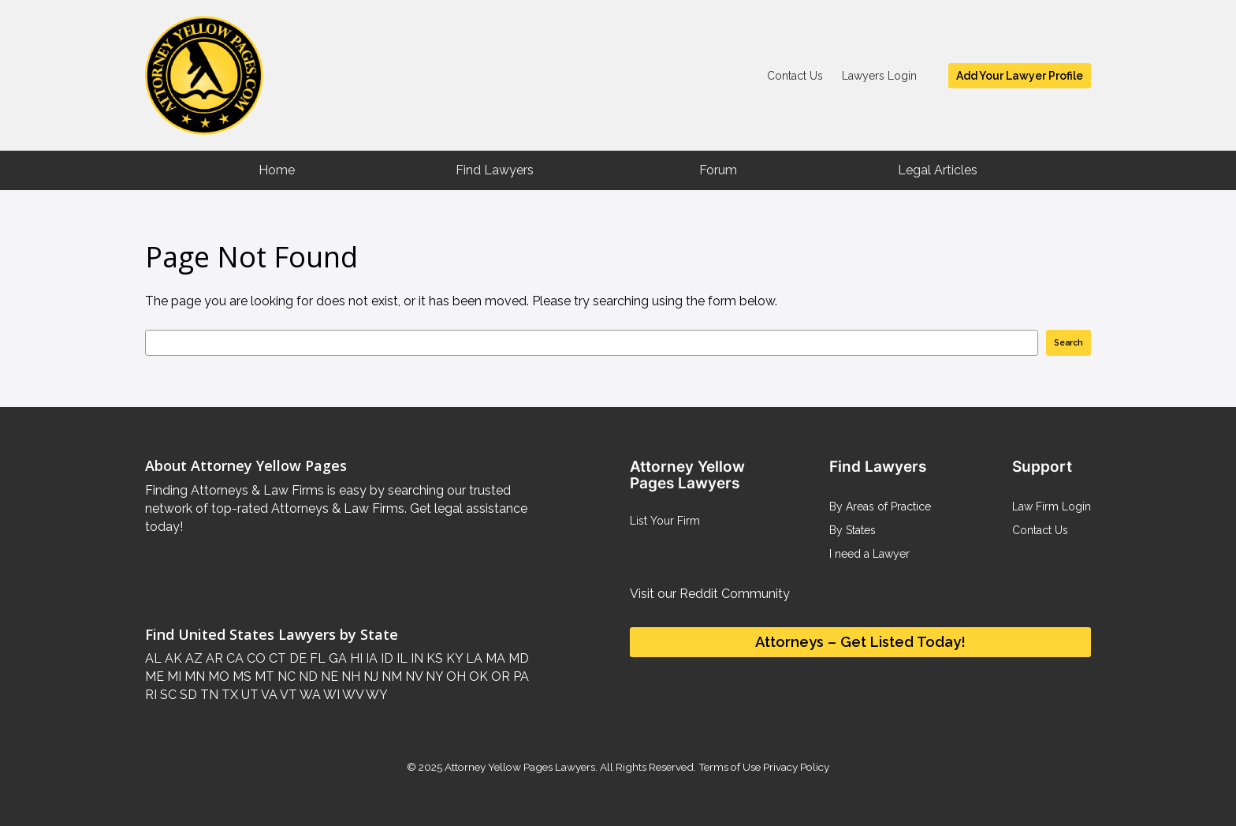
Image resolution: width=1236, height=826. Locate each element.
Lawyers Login (879, 75)
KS (433, 658)
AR (213, 658)
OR (499, 676)
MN (193, 676)
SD (187, 694)
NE (328, 676)
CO (255, 658)
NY (433, 676)
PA (519, 676)
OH (454, 676)
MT (262, 676)
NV (412, 676)
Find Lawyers (495, 170)
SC (167, 694)
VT (287, 694)
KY (453, 658)
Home (277, 170)
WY (375, 694)
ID (385, 658)
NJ (369, 676)
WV (351, 694)
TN (207, 694)
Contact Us (795, 75)
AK (172, 658)
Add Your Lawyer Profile (1019, 75)
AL (153, 658)
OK (477, 676)
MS (240, 676)
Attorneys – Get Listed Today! (860, 642)
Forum (718, 170)
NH (349, 676)
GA (336, 658)
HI (355, 658)
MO (217, 676)
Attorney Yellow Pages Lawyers (520, 767)
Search (1068, 342)
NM (390, 676)
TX (228, 694)
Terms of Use (729, 767)
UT (248, 694)
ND (307, 676)
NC (285, 676)
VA (268, 694)
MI (172, 676)
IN (415, 658)
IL (400, 658)
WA (309, 694)
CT (276, 658)
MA (493, 658)
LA (472, 658)
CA (233, 658)
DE (296, 658)
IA (370, 658)
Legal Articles (937, 170)
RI (151, 694)
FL (316, 658)
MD (517, 658)
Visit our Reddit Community (710, 593)
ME (154, 676)
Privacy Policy (795, 767)
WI (330, 694)
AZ (192, 658)
